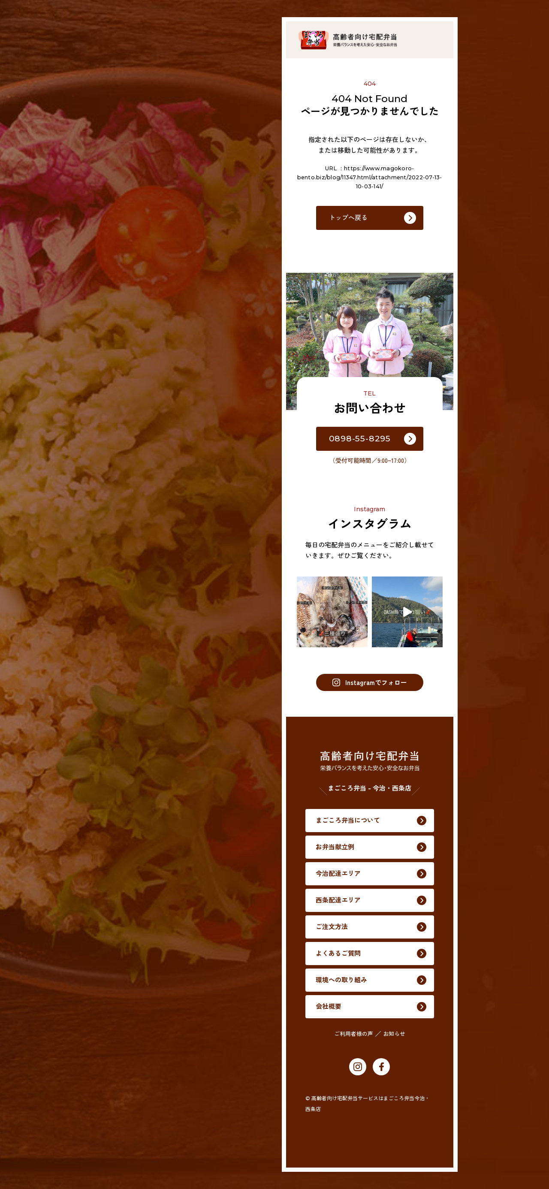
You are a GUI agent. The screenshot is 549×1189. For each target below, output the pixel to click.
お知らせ (165, 769)
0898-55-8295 (360, 439)
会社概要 (82, 731)
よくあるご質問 (92, 665)
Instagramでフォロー (369, 682)
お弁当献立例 (88, 531)
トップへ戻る (348, 217)
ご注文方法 (85, 631)
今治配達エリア (92, 564)
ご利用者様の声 (124, 769)
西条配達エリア (92, 598)
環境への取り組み (95, 698)
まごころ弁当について (101, 497)
